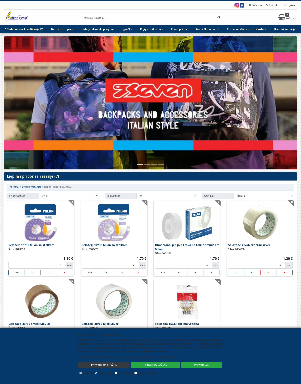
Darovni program (62, 29)
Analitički (123, 373)
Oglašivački (144, 373)
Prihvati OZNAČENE (155, 364)
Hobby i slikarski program (97, 29)
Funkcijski (104, 373)
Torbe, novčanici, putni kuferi (246, 29)
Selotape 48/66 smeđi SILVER (29, 324)
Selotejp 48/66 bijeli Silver (100, 324)
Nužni (86, 373)
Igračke (127, 29)
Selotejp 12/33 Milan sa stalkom (104, 245)
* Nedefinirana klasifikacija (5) (24, 29)
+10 (17, 272)
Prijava (289, 5)
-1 (49, 272)
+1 (32, 272)
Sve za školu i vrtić (207, 29)
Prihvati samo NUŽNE (104, 364)
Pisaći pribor (179, 29)
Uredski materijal (285, 29)
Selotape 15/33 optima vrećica (177, 324)
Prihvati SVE (201, 364)
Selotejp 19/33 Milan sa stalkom (31, 245)
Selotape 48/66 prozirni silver (249, 245)
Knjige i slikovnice (151, 29)
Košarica (287, 17)
